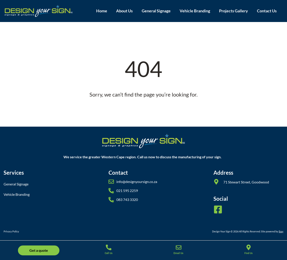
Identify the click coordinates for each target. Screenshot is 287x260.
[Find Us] (248, 250)
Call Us (109, 255)
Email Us (178, 255)
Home (101, 11)
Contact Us (267, 11)
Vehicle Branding (195, 11)
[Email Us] (178, 250)
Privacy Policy (11, 231)
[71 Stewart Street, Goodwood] (216, 182)
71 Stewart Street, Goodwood (246, 182)
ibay (281, 231)
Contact (118, 172)
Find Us (248, 255)
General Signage (156, 11)
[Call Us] (108, 250)
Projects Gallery (233, 11)
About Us (124, 11)
